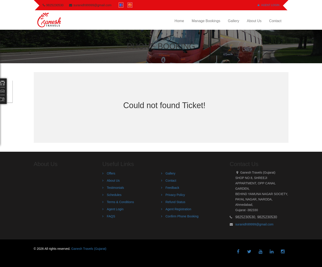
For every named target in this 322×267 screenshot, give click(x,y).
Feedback (172, 187)
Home (179, 21)
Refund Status (175, 202)
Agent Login (268, 5)
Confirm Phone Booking (182, 216)
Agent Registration (178, 209)
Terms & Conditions (120, 202)
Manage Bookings (206, 21)
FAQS (111, 216)
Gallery (233, 21)
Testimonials (115, 187)
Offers (111, 173)
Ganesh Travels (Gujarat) (88, 248)
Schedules (114, 195)
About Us (254, 21)
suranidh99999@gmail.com (254, 224)
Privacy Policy (175, 195)
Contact (275, 21)
